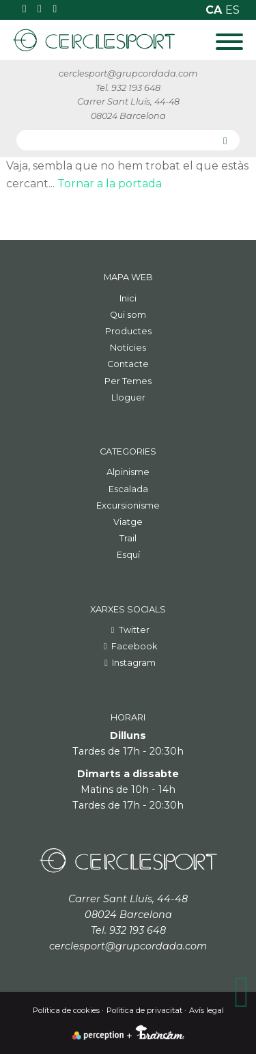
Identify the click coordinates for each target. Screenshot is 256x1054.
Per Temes (128, 381)
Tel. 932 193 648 (128, 88)
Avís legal (206, 1010)
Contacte (128, 364)
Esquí (128, 555)
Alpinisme (128, 472)
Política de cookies (66, 1010)
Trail (128, 538)
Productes (128, 331)
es (232, 9)
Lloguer (128, 397)
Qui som (128, 315)
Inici (128, 298)
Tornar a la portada (109, 183)
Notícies (128, 347)
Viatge (128, 522)
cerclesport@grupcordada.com (128, 73)
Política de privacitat (144, 1010)
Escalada (128, 489)
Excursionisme (128, 505)
